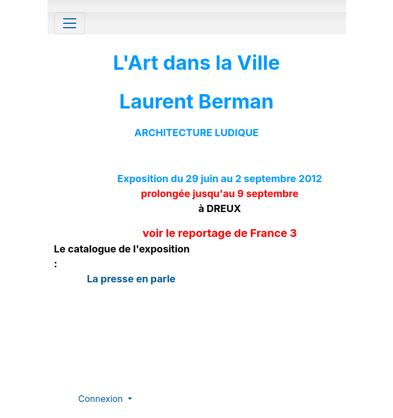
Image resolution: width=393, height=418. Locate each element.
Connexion (101, 398)
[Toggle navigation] (69, 23)
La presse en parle (130, 279)
